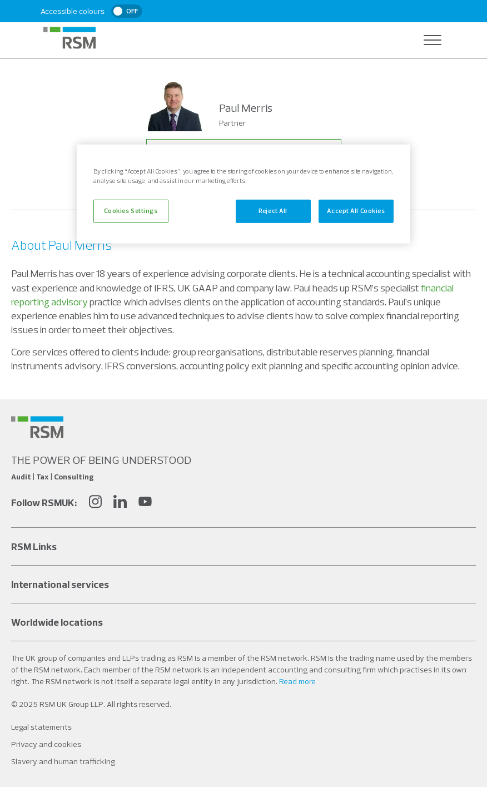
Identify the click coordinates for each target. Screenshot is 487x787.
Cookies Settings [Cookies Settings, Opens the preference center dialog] (130, 211)
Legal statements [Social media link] (41, 727)
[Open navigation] (432, 40)
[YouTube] (145, 503)
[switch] (126, 11)
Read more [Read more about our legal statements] (297, 681)
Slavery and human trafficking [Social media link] (63, 761)
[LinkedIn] (120, 503)
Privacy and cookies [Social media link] (46, 744)
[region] (243, 194)
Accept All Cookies (356, 211)
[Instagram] (95, 503)
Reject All (273, 211)
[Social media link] (37, 427)
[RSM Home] (69, 38)
